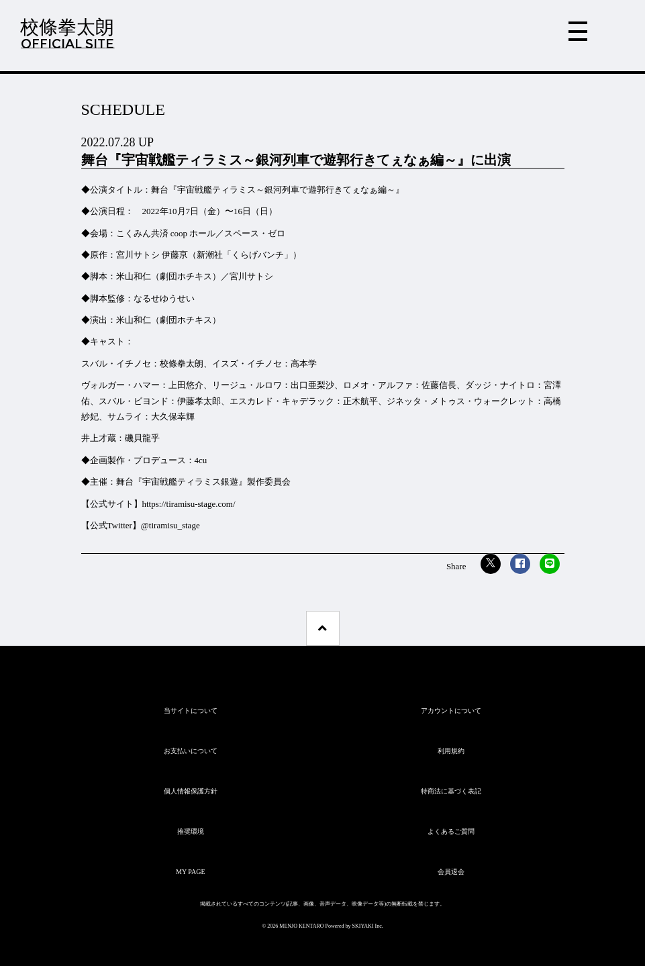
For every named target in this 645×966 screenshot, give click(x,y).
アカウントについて (451, 710)
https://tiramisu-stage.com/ (190, 504)
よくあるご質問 (451, 831)
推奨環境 (190, 831)
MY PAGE (190, 871)
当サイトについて (190, 710)
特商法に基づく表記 (451, 791)
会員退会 (451, 871)
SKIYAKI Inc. (367, 926)
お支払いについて (190, 751)
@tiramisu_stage (170, 525)
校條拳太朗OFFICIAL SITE (67, 33)
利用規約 (451, 751)
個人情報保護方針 (190, 791)
